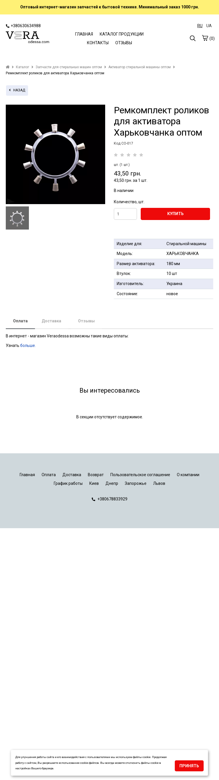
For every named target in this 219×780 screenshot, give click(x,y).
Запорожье (135, 483)
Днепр (111, 483)
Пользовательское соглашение (140, 474)
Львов (159, 483)
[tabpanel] (55, 154)
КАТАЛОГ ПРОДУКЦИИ (122, 34)
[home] (8, 67)
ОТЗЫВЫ (123, 42)
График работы (68, 483)
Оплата (20, 321)
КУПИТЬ (175, 213)
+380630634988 (23, 25)
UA (209, 25)
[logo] (27, 38)
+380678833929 (109, 499)
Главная (27, 474)
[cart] (205, 38)
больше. (28, 345)
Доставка (51, 321)
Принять (189, 766)
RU (200, 25)
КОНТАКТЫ (98, 42)
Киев (94, 483)
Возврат (96, 474)
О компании (188, 474)
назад (17, 90)
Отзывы (86, 321)
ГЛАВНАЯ (84, 34)
